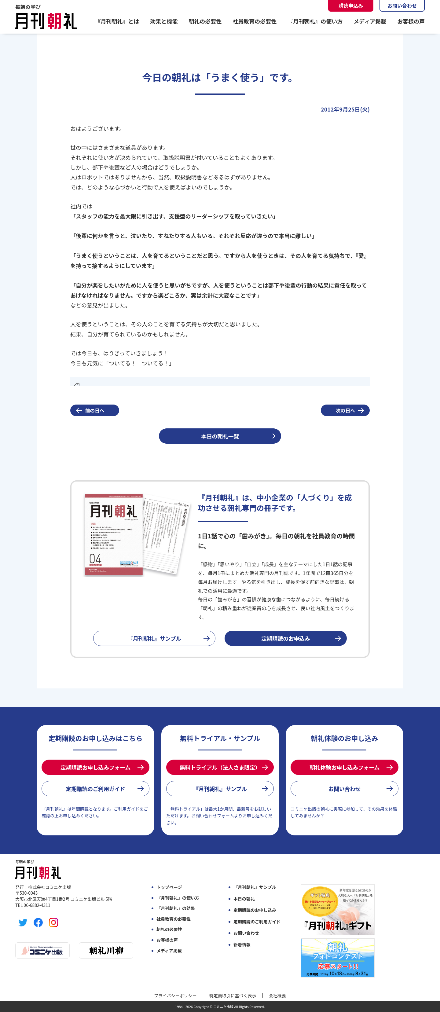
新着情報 (242, 945)
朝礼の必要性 (205, 21)
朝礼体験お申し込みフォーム (345, 767)
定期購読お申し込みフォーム (95, 767)
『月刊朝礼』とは (117, 21)
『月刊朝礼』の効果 (175, 908)
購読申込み (351, 5)
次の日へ (345, 410)
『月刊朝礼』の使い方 (315, 21)
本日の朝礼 (244, 899)
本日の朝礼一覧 (220, 436)
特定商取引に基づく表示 (232, 995)
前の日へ (95, 410)
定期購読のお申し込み (254, 910)
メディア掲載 (370, 21)
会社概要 (277, 995)
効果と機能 (164, 21)
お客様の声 (411, 21)
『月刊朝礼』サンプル (154, 638)
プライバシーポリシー (175, 995)
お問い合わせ (402, 5)
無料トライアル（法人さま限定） (220, 767)
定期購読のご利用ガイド (95, 789)
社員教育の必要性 (255, 21)
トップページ (169, 887)
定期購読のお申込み (286, 638)
